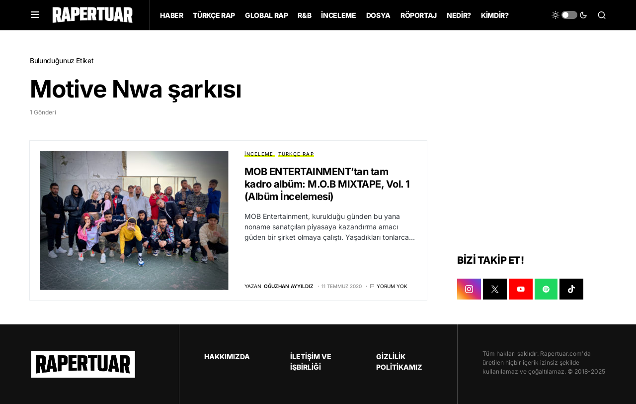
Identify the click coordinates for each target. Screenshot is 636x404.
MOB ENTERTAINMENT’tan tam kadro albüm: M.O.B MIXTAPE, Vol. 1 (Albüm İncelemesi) (327, 184)
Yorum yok (392, 286)
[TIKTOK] (571, 289)
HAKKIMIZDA (227, 356)
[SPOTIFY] (546, 289)
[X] (495, 289)
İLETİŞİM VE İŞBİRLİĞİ (310, 361)
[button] (35, 15)
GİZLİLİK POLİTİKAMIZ (399, 361)
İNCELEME (259, 154)
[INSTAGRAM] (469, 289)
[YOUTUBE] (521, 289)
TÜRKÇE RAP (296, 154)
